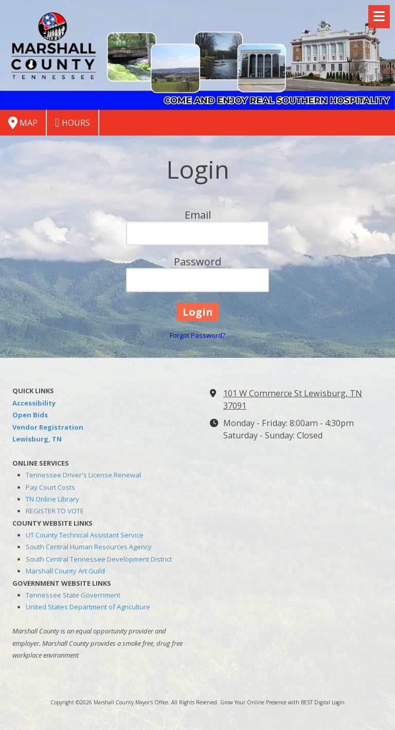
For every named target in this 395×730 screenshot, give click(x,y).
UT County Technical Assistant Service (84, 535)
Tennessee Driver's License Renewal (83, 474)
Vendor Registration (47, 427)
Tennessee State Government (73, 595)
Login (338, 702)
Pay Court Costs (50, 487)
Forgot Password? (197, 335)
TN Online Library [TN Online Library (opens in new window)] (52, 499)
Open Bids (30, 414)
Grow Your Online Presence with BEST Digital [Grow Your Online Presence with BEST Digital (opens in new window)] (275, 702)
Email (198, 215)
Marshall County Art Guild (65, 570)
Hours (72, 123)
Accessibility (34, 403)
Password (197, 261)
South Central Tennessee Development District (99, 559)
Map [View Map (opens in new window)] (23, 123)
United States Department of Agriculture (88, 606)
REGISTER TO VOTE (55, 510)
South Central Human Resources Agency (89, 546)
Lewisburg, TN (37, 439)
